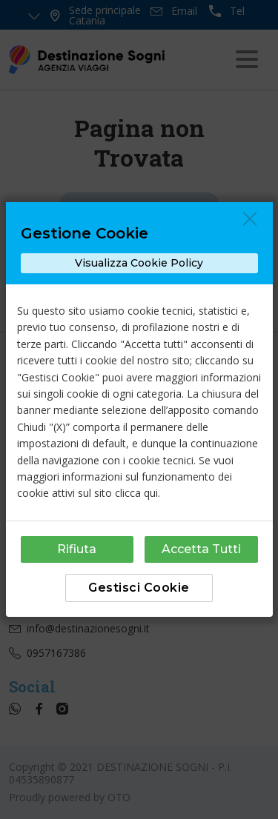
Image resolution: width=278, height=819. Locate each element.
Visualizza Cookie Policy (139, 263)
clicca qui (136, 493)
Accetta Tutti (201, 549)
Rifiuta (76, 549)
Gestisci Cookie (139, 588)
